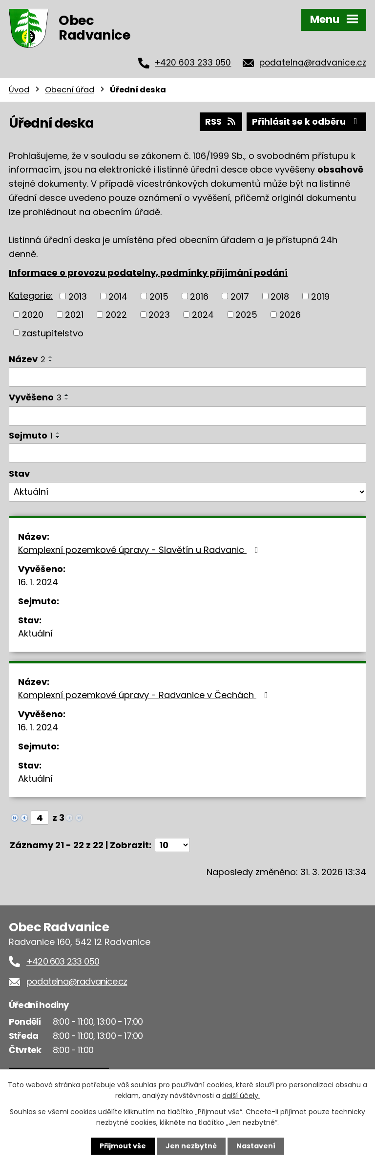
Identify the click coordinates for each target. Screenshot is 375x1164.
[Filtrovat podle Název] (187, 377)
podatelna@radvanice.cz (312, 62)
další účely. (241, 1095)
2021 (74, 314)
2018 (280, 296)
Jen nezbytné (191, 1146)
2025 (246, 314)
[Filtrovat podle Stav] (187, 492)
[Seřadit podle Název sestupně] (50, 361)
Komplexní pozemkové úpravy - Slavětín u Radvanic (140, 550)
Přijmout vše (123, 1146)
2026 (290, 314)
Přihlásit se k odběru (306, 121)
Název (27, 359)
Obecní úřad (69, 89)
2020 (32, 314)
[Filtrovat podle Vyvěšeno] (187, 416)
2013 (77, 296)
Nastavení (255, 1146)
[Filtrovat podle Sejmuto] (187, 453)
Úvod (19, 89)
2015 (158, 296)
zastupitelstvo (52, 333)
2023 (159, 314)
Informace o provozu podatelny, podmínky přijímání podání (148, 272)
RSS (221, 121)
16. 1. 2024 (38, 582)
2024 (203, 314)
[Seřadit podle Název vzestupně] (50, 357)
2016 (199, 296)
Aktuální (35, 633)
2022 (116, 314)
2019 (320, 296)
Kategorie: (31, 295)
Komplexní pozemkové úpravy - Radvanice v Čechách (145, 695)
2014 (117, 296)
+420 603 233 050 (193, 62)
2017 (239, 296)
